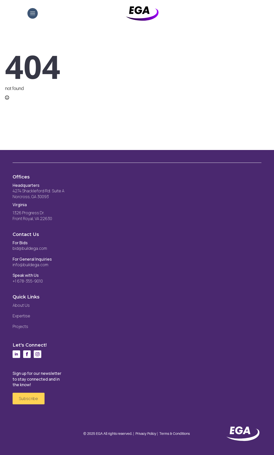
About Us (21, 305)
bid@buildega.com (30, 248)
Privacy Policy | (146, 434)
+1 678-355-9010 (28, 281)
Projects (20, 326)
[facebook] (27, 354)
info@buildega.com (30, 264)
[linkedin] (16, 354)
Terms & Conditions (174, 434)
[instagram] (37, 354)
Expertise (21, 316)
